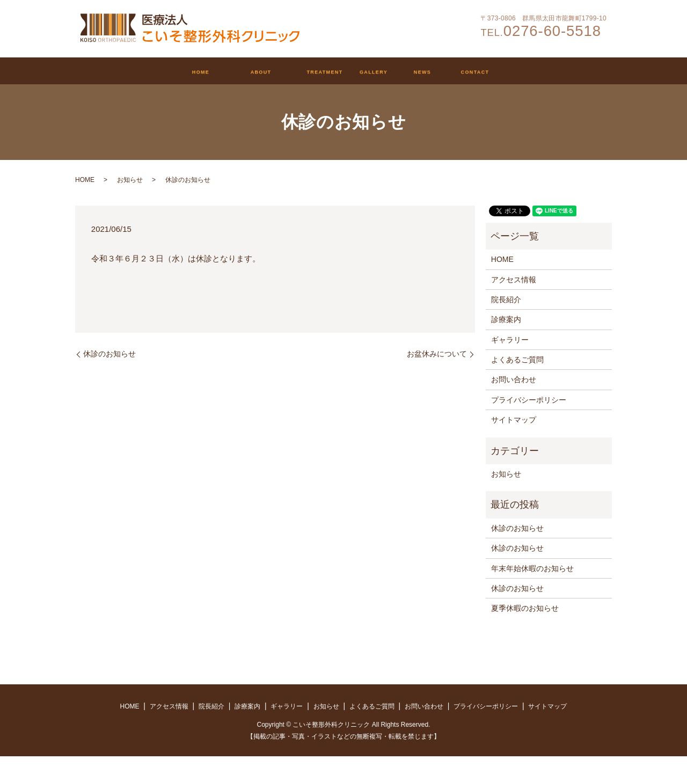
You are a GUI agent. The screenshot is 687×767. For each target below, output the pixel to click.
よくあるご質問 (517, 370)
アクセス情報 (513, 290)
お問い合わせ (561, 72)
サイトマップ (513, 430)
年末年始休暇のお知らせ (532, 579)
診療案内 (309, 72)
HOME (113, 72)
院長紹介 (506, 310)
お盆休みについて (437, 364)
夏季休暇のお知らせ (525, 619)
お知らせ (474, 72)
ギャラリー (391, 72)
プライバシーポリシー (528, 410)
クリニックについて (209, 72)
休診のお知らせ (109, 364)
